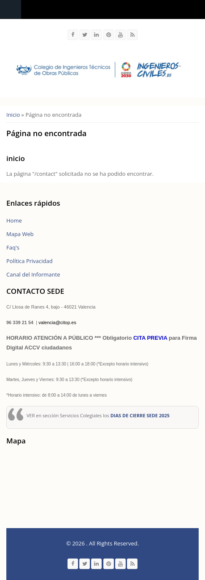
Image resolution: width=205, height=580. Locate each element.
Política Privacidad (29, 261)
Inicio (13, 114)
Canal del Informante (33, 274)
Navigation (10, 9)
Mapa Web (20, 234)
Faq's (12, 247)
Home (14, 220)
